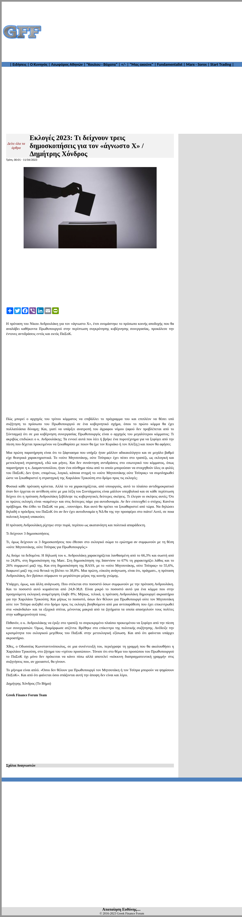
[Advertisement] (142, 31)
